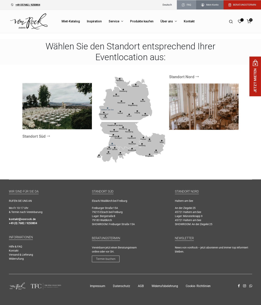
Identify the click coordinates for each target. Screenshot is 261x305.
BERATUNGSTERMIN (242, 4)
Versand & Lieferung (21, 254)
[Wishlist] (239, 21)
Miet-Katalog (71, 21)
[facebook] (239, 286)
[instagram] (244, 286)
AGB (141, 286)
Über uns (166, 21)
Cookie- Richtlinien (198, 286)
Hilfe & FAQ (15, 246)
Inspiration (94, 21)
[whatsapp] (250, 286)
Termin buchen (105, 259)
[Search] (230, 21)
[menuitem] (167, 4)
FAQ (186, 4)
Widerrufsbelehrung (165, 286)
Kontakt (189, 21)
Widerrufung (16, 258)
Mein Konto (210, 4)
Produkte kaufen (141, 21)
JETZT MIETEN (255, 76)
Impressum (97, 286)
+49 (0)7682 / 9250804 (27, 4)
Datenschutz (121, 286)
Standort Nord (181, 61)
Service (114, 21)
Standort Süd (34, 151)
